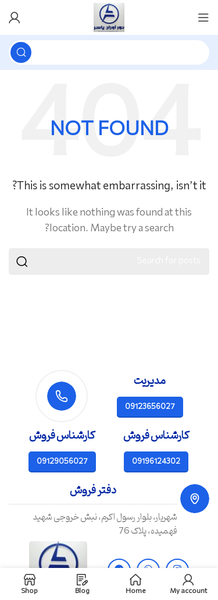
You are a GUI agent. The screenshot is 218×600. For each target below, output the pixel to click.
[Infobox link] (109, 511)
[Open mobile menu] (203, 17)
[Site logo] (109, 17)
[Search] (109, 52)
